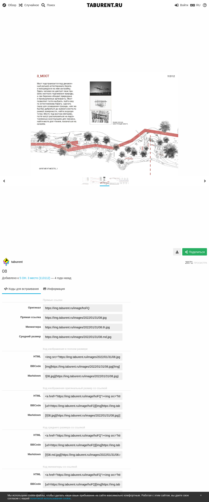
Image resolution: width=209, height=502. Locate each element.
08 (4, 271)
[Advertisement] (104, 41)
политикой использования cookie (50, 498)
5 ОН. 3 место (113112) (34, 278)
